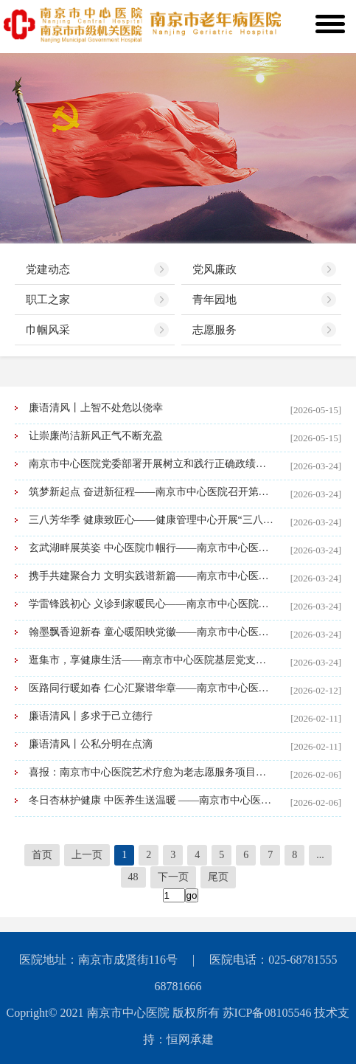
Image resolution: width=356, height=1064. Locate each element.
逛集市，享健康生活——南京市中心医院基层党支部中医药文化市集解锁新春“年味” (152, 660)
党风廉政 (214, 269)
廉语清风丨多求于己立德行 (91, 716)
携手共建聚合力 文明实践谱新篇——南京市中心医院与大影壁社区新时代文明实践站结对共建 (152, 575)
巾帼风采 (48, 330)
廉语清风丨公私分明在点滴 (91, 744)
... (320, 854)
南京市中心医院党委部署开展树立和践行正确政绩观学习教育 (152, 463)
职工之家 (48, 299)
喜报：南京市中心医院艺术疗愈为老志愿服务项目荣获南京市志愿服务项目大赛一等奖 (152, 772)
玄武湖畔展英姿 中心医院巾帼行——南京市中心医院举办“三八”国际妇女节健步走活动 (152, 547)
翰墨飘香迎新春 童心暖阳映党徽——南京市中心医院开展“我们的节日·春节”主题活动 (152, 632)
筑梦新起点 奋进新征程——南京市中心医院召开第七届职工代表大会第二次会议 (152, 491)
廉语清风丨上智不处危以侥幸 (96, 407)
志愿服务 (214, 330)
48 (133, 876)
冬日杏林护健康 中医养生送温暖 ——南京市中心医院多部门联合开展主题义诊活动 (152, 800)
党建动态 (48, 269)
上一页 (86, 854)
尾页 (218, 876)
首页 (42, 854)
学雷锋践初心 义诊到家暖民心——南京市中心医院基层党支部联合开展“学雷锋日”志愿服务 (152, 603)
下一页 (173, 876)
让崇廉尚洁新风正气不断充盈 (96, 435)
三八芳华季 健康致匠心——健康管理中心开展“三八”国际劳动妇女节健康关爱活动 (152, 519)
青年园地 (214, 299)
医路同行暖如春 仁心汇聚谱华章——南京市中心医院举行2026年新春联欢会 (152, 688)
